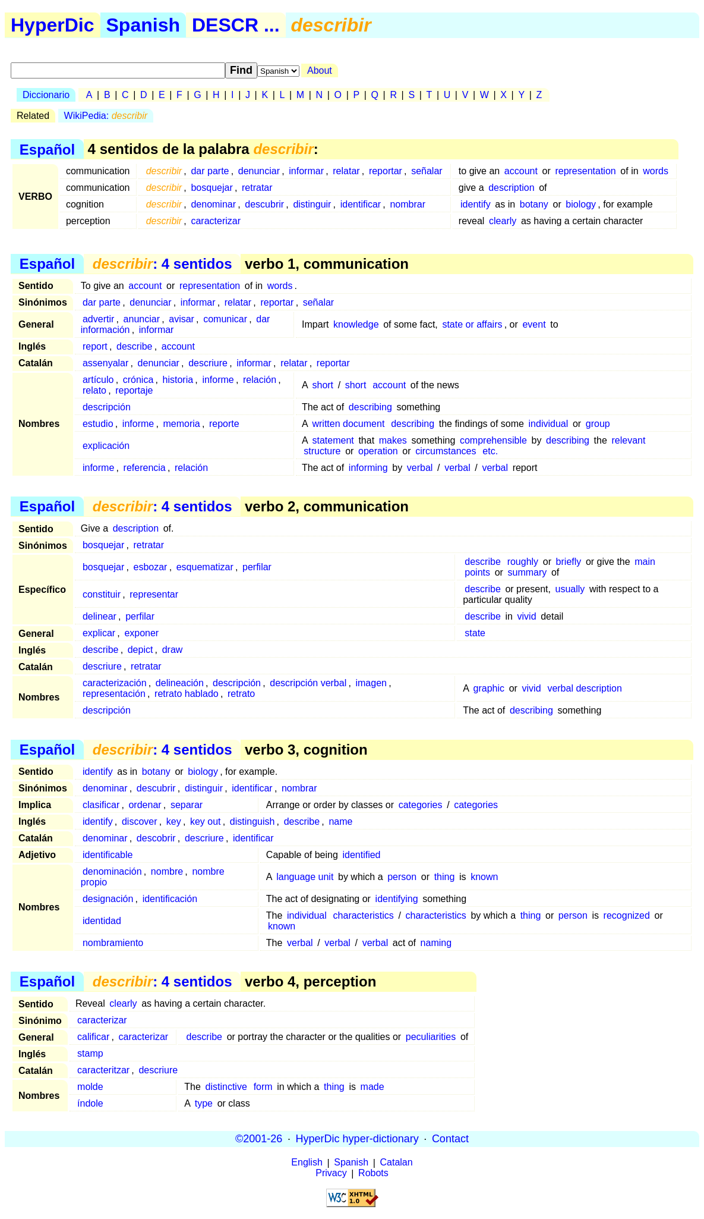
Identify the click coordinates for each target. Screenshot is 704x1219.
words (655, 171)
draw (172, 650)
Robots (373, 1173)
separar (187, 805)
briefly (569, 562)
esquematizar (204, 567)
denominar (213, 204)
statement (332, 440)
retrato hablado (186, 694)
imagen (370, 683)
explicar (99, 633)
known (484, 877)
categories (421, 805)
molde (90, 1087)
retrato (241, 694)
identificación (170, 899)
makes (393, 440)
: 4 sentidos (162, 264)
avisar (181, 319)
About (319, 70)
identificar (360, 204)
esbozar (151, 567)
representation (585, 171)
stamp (90, 1053)
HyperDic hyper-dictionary (357, 1139)
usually (570, 589)
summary (527, 572)
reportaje (134, 390)
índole (90, 1103)
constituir (102, 594)
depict (140, 650)
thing (444, 877)
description (511, 188)
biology (581, 204)
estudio (98, 424)
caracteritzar (103, 1070)
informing (368, 468)
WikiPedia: (106, 116)
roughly (522, 562)
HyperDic (52, 25)
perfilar (257, 567)
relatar (346, 171)
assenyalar (105, 363)
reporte (224, 424)
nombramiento (113, 943)
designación (108, 899)
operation (378, 451)
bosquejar (211, 188)
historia (178, 380)
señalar (426, 171)
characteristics (363, 915)
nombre (167, 871)
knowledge (356, 324)
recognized (627, 915)
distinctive (226, 1087)
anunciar (142, 319)
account (521, 171)
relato (94, 390)
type (204, 1103)
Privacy (330, 1173)
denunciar (259, 171)
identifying (396, 899)
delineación (180, 683)
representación (114, 694)
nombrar (407, 204)
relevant (629, 440)
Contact (450, 1139)
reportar (385, 171)
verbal (420, 468)
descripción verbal (308, 683)
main (644, 562)
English (306, 1163)
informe (217, 380)
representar (154, 594)
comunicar (225, 319)
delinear (99, 616)
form (263, 1087)
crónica (138, 380)
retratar (257, 188)
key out (205, 821)
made (372, 1087)
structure (322, 451)
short (322, 385)
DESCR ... (236, 25)
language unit (304, 877)
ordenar (144, 805)
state (475, 633)
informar (306, 171)
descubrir (264, 204)
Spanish (143, 25)
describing (370, 407)
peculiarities (431, 1037)
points (477, 572)
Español (47, 149)
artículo (98, 380)
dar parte (210, 171)
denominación (112, 871)
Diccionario (46, 95)
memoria (181, 424)
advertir (98, 319)
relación (259, 380)
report (95, 346)
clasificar (101, 805)
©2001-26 (258, 1139)
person (401, 877)
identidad (102, 921)
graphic (488, 688)
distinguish (252, 821)
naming (436, 943)
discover (139, 821)
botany (534, 204)
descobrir (156, 838)
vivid (526, 616)
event (533, 324)
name (340, 821)
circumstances (445, 451)
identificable (108, 855)
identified (361, 855)
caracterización (115, 683)
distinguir (312, 204)
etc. (490, 451)
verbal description (584, 688)
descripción (107, 407)
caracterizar (216, 221)
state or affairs (472, 324)
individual (549, 424)
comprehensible (493, 440)
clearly (502, 221)
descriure (208, 363)
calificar (93, 1037)
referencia (145, 468)
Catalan (396, 1163)
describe (134, 346)
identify (475, 204)
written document (348, 424)
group (598, 424)
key (173, 821)
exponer (141, 633)
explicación (106, 446)
